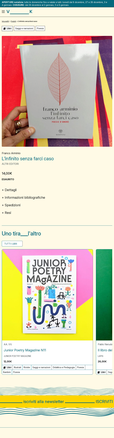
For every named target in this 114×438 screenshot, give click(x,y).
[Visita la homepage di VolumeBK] (19, 12)
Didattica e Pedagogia (64, 367)
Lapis (100, 356)
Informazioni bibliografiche (25, 197)
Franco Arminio (11, 153)
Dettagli (11, 190)
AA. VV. (8, 344)
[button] (89, 361)
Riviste (27, 367)
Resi (8, 213)
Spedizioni (12, 205)
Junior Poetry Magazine (17, 356)
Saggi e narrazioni (24, 28)
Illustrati (17, 367)
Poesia (40, 28)
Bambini (7, 372)
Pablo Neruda (105, 344)
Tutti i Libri (11, 243)
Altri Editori (10, 163)
